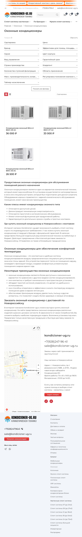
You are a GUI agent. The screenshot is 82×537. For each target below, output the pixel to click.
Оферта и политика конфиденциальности (59, 448)
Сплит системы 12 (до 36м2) (61, 512)
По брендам (40, 22)
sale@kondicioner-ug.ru (67, 8)
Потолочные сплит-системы (58, 479)
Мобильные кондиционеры (56, 462)
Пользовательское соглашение (57, 442)
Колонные (54, 470)
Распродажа (55, 532)
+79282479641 (48, 8)
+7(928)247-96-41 (56, 341)
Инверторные (56, 529)
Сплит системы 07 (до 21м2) (61, 505)
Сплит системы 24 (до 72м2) (61, 519)
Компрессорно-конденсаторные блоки (59, 492)
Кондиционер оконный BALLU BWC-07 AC (57, 129)
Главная (7, 26)
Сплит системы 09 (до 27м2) (61, 508)
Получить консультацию (16, 439)
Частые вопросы (56, 437)
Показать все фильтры (41, 89)
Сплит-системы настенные (17, 22)
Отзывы (53, 453)
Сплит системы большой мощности (60, 524)
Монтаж (53, 434)
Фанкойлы (54, 487)
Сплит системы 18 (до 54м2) (61, 516)
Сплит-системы (56, 497)
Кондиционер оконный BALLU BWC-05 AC (20, 170)
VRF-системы (55, 484)
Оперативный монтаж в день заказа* (49, 3)
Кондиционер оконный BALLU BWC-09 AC (20, 129)
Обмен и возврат (57, 430)
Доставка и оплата (57, 426)
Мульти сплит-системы (61, 22)
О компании (55, 419)
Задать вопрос (53, 395)
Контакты (54, 423)
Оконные (18, 26)
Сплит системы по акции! (18, 3)
